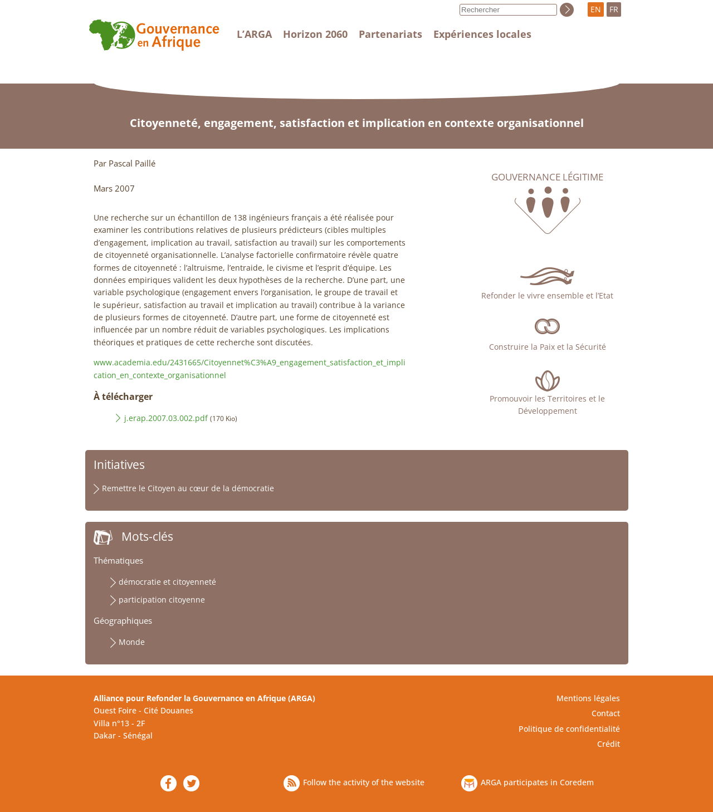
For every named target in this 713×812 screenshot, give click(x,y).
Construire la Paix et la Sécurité (547, 346)
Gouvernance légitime (547, 177)
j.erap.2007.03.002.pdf (166, 418)
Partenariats (390, 34)
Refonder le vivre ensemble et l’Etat (547, 295)
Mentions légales (588, 698)
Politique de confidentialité (569, 728)
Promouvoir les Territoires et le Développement (547, 404)
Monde (132, 642)
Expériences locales (482, 34)
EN (595, 9)
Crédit (608, 743)
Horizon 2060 (315, 34)
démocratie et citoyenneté (167, 581)
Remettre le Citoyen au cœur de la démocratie (188, 488)
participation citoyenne (162, 599)
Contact (606, 713)
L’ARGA (254, 34)
